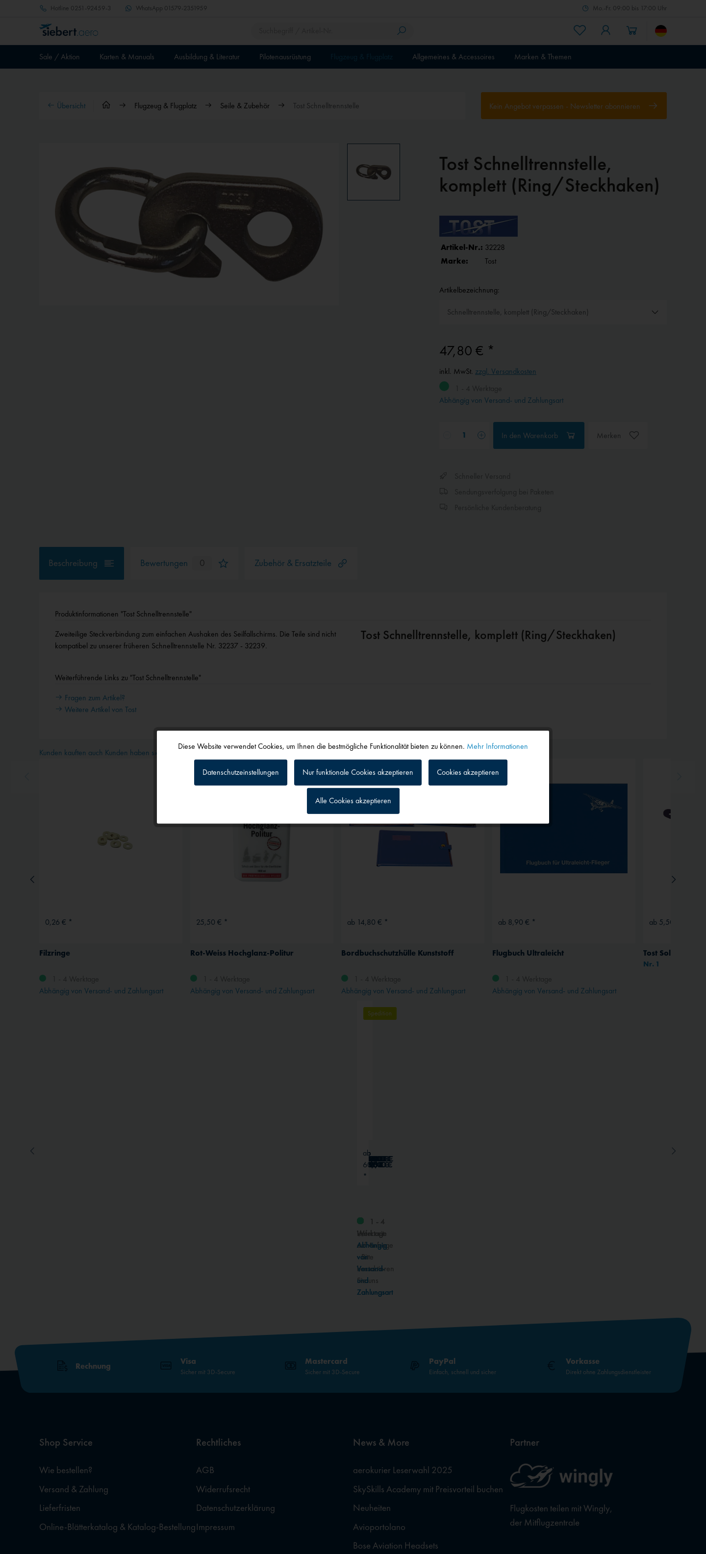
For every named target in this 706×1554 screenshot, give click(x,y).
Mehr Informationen (497, 745)
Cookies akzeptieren (468, 772)
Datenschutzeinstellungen (240, 772)
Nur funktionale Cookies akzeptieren (358, 772)
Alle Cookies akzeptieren (353, 800)
